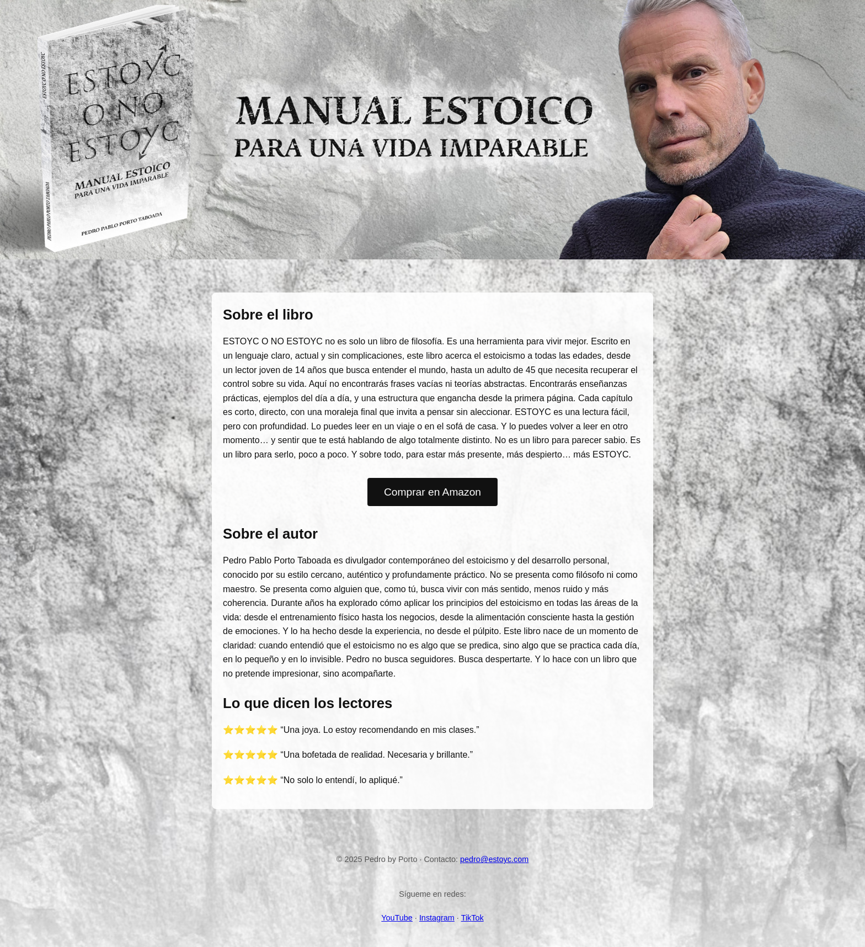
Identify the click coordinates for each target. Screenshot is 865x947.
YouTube (397, 917)
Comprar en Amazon (432, 492)
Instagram (437, 917)
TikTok (472, 917)
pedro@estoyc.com (494, 859)
